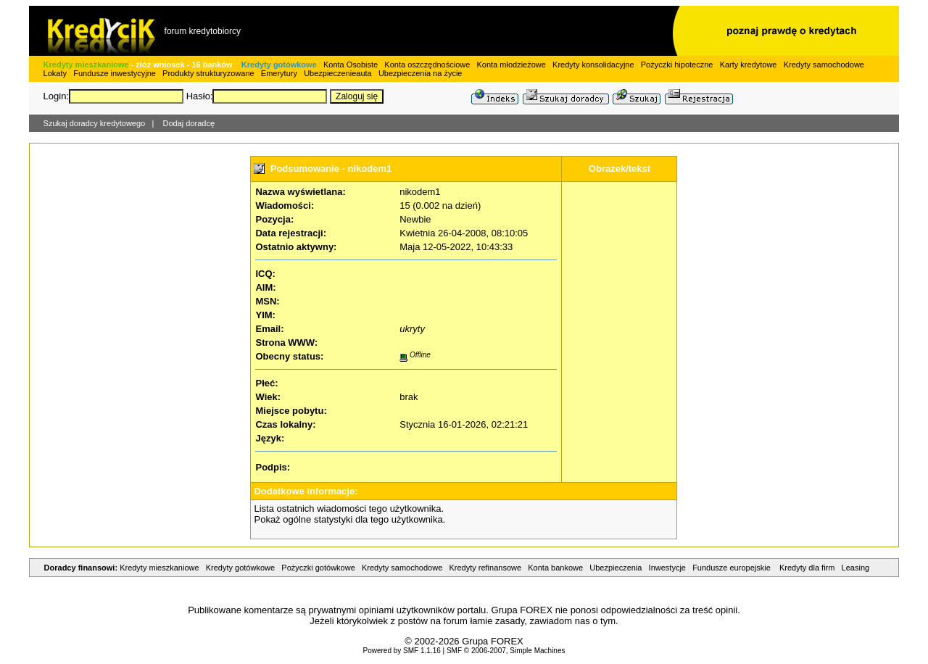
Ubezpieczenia (615, 567)
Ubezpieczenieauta (338, 73)
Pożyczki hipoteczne (677, 64)
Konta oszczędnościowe (427, 64)
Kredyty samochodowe (824, 64)
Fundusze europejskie (732, 567)
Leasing (856, 567)
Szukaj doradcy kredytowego (95, 123)
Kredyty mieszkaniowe (86, 64)
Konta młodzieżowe (511, 64)
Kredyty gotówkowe (279, 64)
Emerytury (279, 73)
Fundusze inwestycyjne (114, 73)
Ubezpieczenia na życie (420, 73)
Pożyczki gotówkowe (318, 567)
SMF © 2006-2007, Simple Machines (506, 651)
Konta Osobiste (350, 64)
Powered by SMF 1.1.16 (401, 651)
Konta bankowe (555, 567)
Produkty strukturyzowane (208, 73)
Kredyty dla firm (806, 567)
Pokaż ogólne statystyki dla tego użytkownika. (349, 519)
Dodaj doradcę (189, 123)
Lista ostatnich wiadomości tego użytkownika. (349, 508)
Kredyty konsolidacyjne (593, 64)
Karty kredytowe (748, 64)
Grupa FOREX (492, 641)
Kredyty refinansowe (485, 567)
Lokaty (55, 73)
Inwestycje (667, 567)
